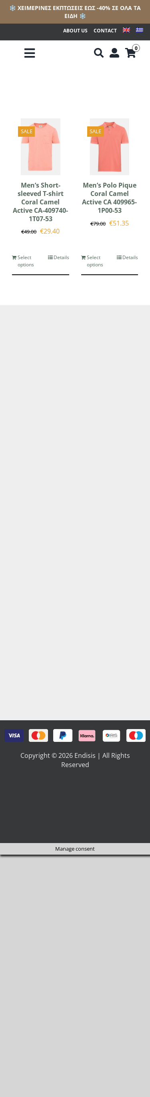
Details (61, 257)
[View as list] (82, 86)
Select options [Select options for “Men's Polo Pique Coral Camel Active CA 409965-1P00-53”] (95, 261)
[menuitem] (126, 31)
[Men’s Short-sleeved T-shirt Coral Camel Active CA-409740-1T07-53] (40, 147)
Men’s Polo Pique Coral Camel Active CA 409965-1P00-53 (109, 197)
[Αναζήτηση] (99, 53)
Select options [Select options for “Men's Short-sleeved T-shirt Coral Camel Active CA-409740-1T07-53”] (26, 261)
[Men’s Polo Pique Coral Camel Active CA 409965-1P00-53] (109, 147)
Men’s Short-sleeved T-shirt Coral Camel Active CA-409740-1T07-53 (40, 202)
